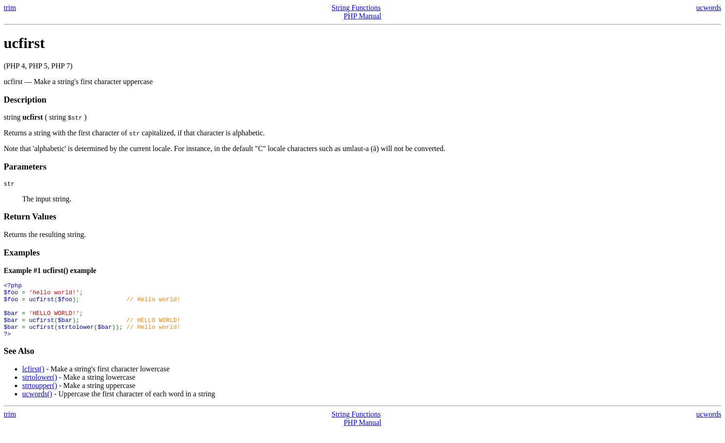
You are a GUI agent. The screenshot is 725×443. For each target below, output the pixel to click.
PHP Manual (362, 16)
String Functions (356, 8)
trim (10, 8)
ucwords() (37, 406)
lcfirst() (33, 381)
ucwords (708, 8)
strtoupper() (39, 398)
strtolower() (39, 390)
